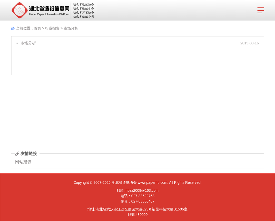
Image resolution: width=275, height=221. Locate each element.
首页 (37, 28)
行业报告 (52, 28)
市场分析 (70, 28)
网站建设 (23, 162)
